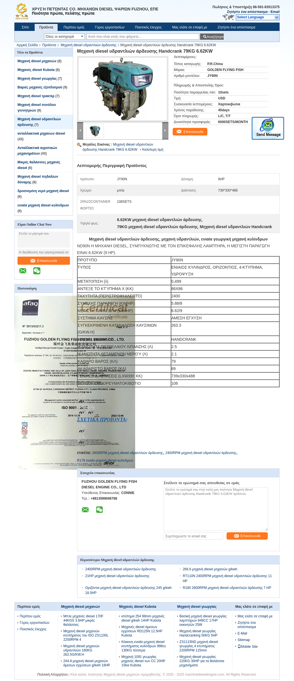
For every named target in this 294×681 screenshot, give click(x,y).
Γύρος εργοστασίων (109, 27)
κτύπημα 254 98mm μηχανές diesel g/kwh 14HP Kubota (142, 618)
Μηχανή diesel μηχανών (36, 61)
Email (275, 12)
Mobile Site (248, 647)
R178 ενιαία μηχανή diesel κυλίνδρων (105, 460)
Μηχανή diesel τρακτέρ (35, 96)
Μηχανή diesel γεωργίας (37, 79)
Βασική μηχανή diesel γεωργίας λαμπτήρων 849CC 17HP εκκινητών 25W (203, 620)
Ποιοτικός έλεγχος (148, 27)
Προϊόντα (46, 27)
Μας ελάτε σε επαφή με (189, 27)
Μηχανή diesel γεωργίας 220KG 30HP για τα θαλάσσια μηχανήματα (201, 661)
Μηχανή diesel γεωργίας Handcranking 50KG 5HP (198, 633)
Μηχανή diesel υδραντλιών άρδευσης (89, 45)
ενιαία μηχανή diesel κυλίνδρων (43, 205)
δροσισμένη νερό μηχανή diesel (43, 191)
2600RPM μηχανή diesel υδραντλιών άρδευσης (127, 453)
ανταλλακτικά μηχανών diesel (41, 133)
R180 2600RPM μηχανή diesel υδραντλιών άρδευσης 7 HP (227, 588)
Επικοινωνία (43, 261)
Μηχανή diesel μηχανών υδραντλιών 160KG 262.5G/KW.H (81, 650)
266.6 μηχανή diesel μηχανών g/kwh (210, 569)
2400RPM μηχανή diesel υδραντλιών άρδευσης (200, 453)
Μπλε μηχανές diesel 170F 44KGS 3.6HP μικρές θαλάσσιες (83, 620)
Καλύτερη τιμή (152, 150)
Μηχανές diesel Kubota (36, 70)
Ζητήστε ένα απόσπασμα (247, 12)
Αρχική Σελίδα (27, 45)
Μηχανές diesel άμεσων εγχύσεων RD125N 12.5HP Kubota (141, 631)
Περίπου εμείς (73, 27)
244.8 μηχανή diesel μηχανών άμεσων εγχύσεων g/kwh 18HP (86, 663)
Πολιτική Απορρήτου (53, 674)
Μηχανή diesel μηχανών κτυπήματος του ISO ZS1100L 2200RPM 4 (85, 635)
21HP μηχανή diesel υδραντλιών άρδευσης (117, 576)
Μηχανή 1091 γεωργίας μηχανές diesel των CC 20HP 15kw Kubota (143, 661)
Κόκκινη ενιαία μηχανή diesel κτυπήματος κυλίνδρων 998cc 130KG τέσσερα (143, 646)
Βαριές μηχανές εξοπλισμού (39, 87)
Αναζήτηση (215, 37)
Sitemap (244, 640)
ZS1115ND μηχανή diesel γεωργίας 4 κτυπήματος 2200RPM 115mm (198, 646)
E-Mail (242, 633)
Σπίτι (25, 27)
